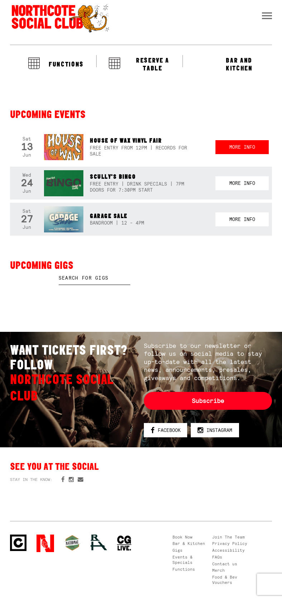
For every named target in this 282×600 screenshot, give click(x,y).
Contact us (224, 563)
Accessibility (228, 550)
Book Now (182, 537)
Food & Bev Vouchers (224, 580)
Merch (218, 570)
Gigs (177, 550)
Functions (183, 569)
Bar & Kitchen (188, 543)
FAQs (217, 557)
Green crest (72, 543)
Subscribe (208, 401)
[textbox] (94, 278)
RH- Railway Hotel (99, 543)
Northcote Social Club (60, 18)
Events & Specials (182, 560)
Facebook (166, 430)
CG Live (124, 543)
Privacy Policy (229, 543)
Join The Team (228, 537)
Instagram (215, 430)
